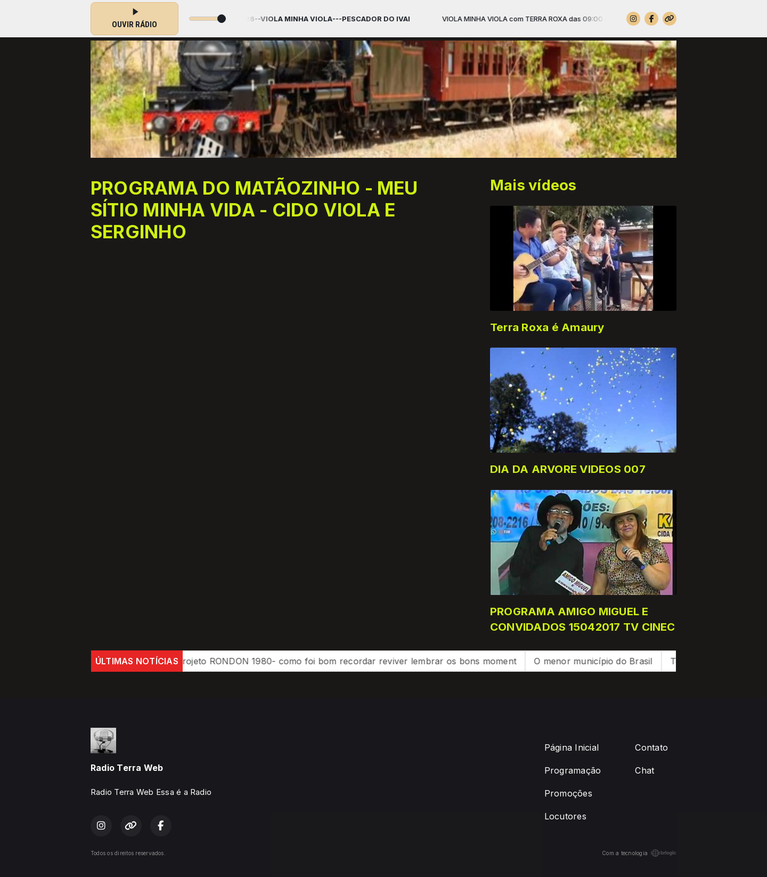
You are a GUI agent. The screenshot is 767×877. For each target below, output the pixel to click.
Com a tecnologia (639, 853)
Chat (644, 770)
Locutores (565, 816)
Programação (572, 770)
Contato (651, 747)
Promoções (568, 793)
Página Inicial (571, 747)
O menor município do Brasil (603, 661)
